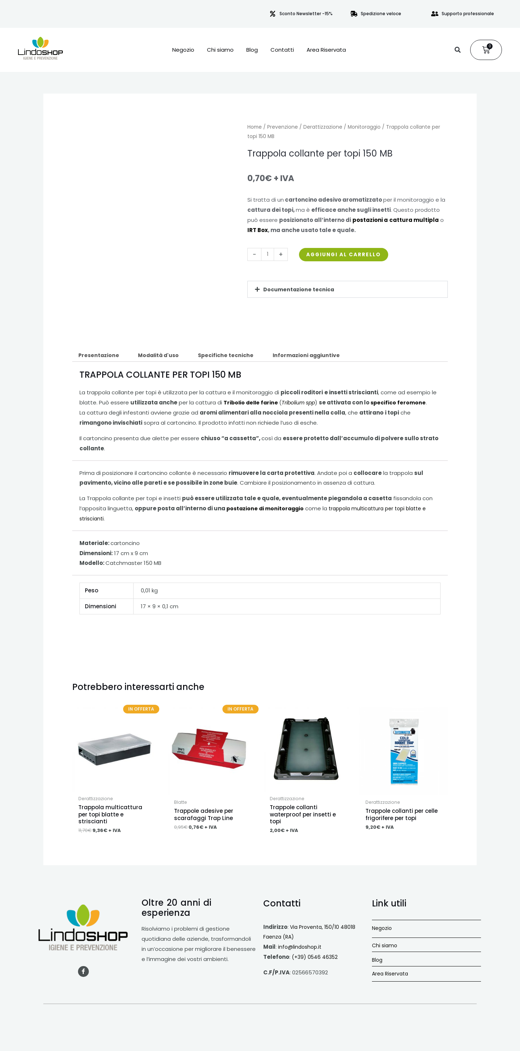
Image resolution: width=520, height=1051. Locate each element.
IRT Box (257, 230)
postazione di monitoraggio (266, 509)
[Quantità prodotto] (268, 254)
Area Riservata (326, 49)
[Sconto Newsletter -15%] (273, 14)
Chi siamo (220, 49)
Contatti (282, 49)
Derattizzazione (322, 127)
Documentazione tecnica (300, 289)
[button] (457, 49)
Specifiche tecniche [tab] (233, 356)
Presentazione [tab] (100, 356)
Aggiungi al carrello (349, 254)
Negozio (183, 49)
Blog (252, 49)
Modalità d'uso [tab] (162, 356)
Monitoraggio (364, 127)
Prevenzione (282, 127)
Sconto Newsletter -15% (306, 13)
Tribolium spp (302, 403)
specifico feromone (405, 403)
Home (254, 127)
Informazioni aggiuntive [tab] (316, 356)
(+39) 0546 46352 (316, 962)
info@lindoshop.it (301, 952)
